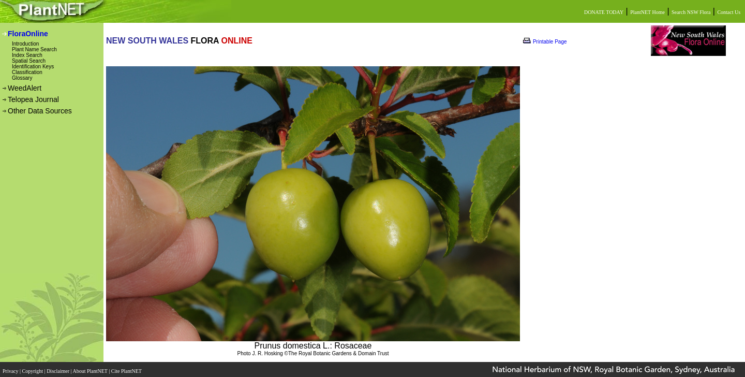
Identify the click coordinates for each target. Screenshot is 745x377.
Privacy (11, 368)
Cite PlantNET (127, 368)
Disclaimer (58, 368)
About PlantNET (90, 368)
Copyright (33, 368)
